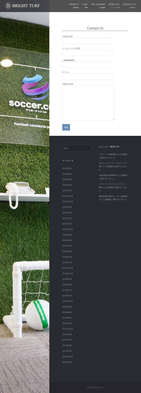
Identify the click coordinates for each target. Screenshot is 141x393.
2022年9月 (67, 168)
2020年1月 (67, 262)
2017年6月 (67, 334)
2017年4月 (67, 345)
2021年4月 (67, 212)
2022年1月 (67, 190)
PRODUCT (74, 5)
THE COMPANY (98, 5)
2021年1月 (67, 223)
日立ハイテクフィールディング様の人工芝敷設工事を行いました (113, 166)
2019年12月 (67, 267)
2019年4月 (67, 284)
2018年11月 (67, 301)
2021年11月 (67, 201)
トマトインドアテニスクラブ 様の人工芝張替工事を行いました (113, 187)
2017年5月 (67, 339)
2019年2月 (67, 290)
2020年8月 (67, 234)
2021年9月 (67, 207)
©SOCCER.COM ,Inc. (95, 387)
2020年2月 (67, 256)
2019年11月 (67, 273)
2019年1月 (67, 295)
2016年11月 (67, 356)
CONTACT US (129, 5)
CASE (85, 5)
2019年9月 (67, 278)
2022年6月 (67, 179)
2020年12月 (67, 229)
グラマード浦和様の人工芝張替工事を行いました (113, 156)
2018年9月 (67, 306)
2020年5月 (67, 240)
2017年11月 (67, 328)
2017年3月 (67, 350)
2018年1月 (67, 323)
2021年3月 (67, 218)
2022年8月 (67, 173)
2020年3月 (67, 251)
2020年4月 (67, 245)
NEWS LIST (114, 5)
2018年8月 (67, 312)
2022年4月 (67, 184)
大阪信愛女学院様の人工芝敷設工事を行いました (113, 177)
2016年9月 (67, 362)
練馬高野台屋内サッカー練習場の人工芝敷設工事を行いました (113, 198)
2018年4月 (67, 317)
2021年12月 (67, 196)
